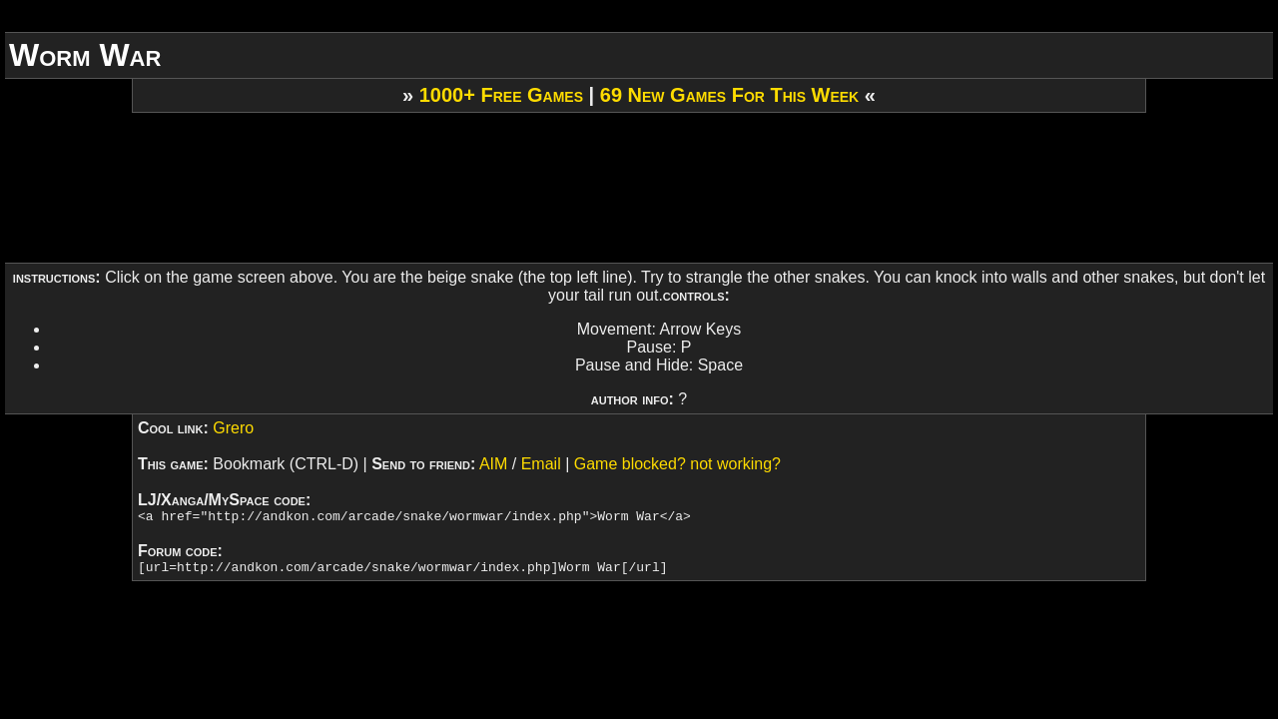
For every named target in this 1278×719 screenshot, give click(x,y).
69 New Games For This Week (729, 95)
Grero (233, 427)
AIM (493, 463)
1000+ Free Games (501, 95)
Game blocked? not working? (677, 463)
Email (541, 463)
